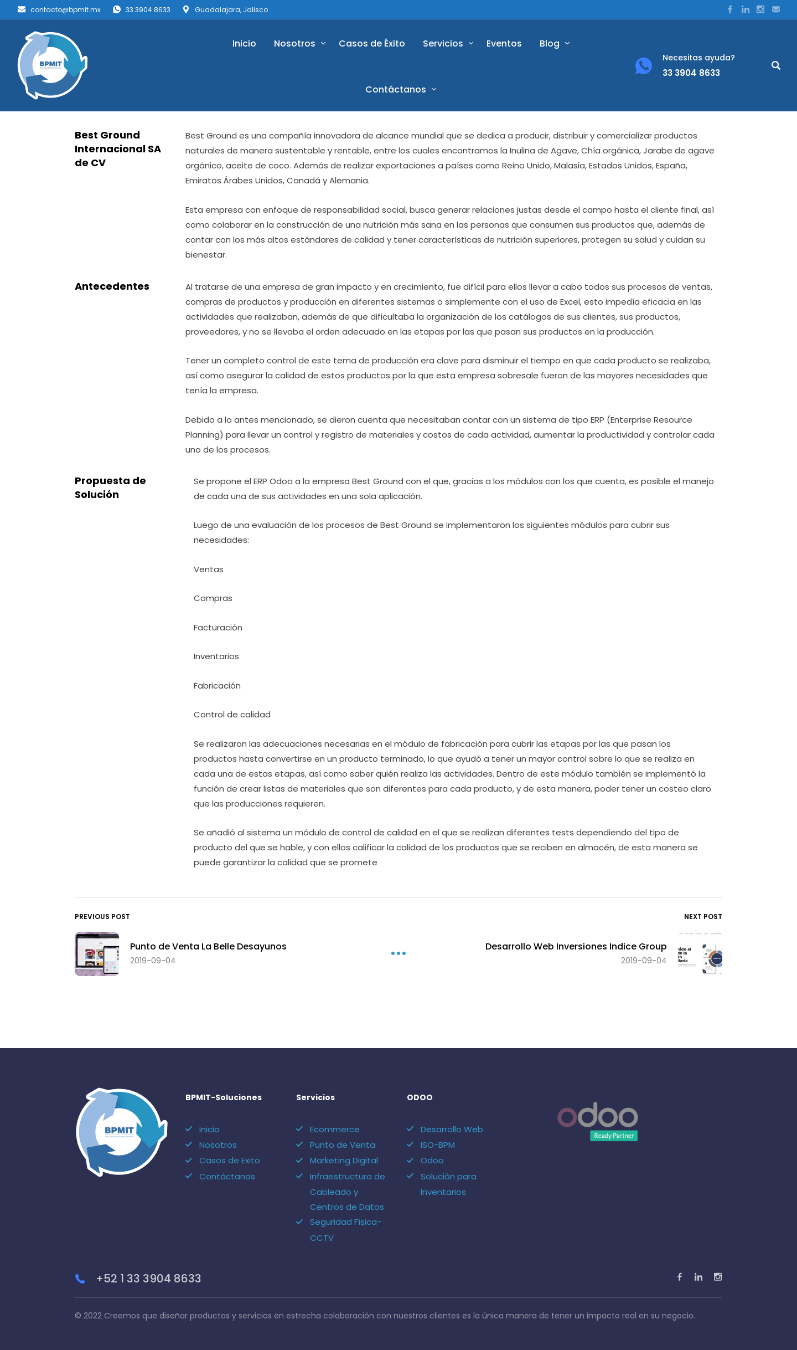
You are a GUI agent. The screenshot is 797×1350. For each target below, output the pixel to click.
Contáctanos (395, 89)
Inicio (244, 43)
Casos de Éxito (372, 43)
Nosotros (294, 43)
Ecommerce (335, 1129)
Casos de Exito (229, 1160)
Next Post (703, 916)
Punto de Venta (342, 1145)
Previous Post (102, 916)
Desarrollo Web (452, 1129)
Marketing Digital (344, 1160)
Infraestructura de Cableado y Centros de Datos (347, 1192)
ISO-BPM (438, 1145)
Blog (550, 43)
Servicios (443, 43)
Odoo (432, 1160)
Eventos (504, 43)
